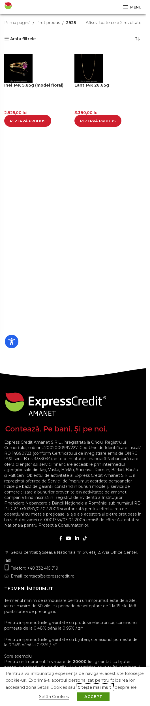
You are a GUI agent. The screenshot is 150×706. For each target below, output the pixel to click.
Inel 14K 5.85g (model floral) (33, 85)
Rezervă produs (28, 121)
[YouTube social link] (68, 538)
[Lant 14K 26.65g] (108, 68)
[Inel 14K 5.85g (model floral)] (38, 68)
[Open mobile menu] (132, 7)
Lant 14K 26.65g (91, 85)
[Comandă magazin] (137, 39)
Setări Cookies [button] (54, 696)
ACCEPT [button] (93, 696)
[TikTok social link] (84, 538)
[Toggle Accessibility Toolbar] (11, 341)
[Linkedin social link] (77, 538)
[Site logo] (23, 6)
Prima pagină (17, 22)
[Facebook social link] (60, 538)
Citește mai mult (94, 687)
